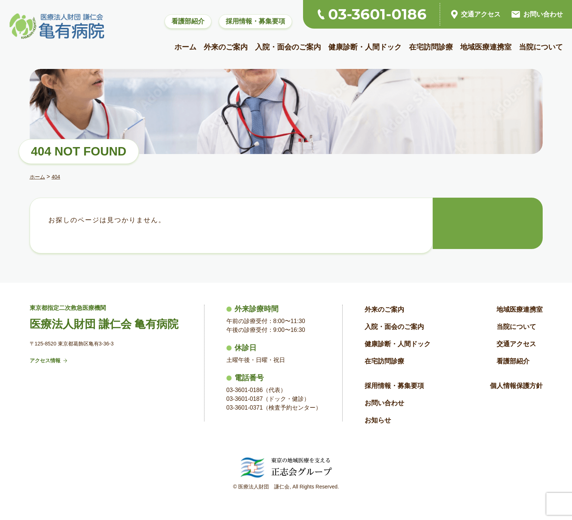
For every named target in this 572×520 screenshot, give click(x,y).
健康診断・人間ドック (365, 47)
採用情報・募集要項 (255, 21)
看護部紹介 (187, 21)
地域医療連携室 (486, 47)
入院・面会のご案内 (288, 47)
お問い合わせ (537, 14)
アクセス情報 (48, 360)
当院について (541, 47)
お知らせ (378, 420)
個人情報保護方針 (516, 385)
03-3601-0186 (372, 14)
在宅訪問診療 (431, 47)
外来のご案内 (226, 47)
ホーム (185, 47)
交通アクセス (476, 14)
